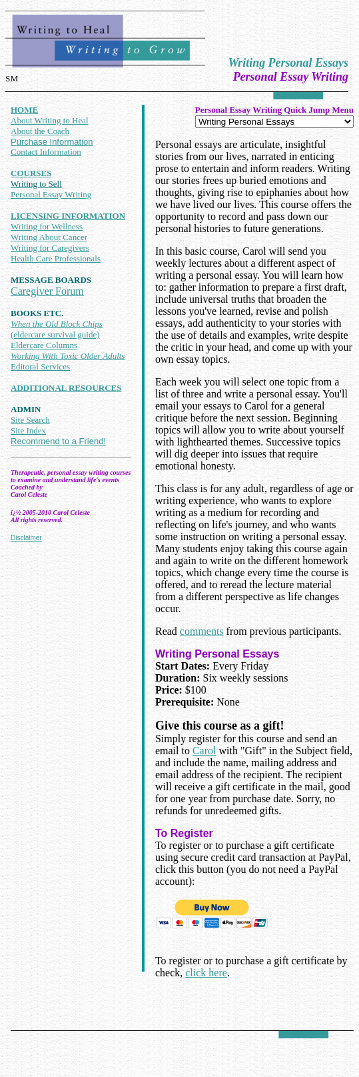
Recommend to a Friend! (58, 441)
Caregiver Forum (47, 291)
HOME (24, 110)
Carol (204, 750)
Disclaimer (26, 538)
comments (202, 631)
